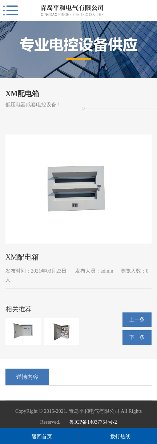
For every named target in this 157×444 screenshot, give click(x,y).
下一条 (137, 337)
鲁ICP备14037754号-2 (93, 422)
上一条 (137, 319)
